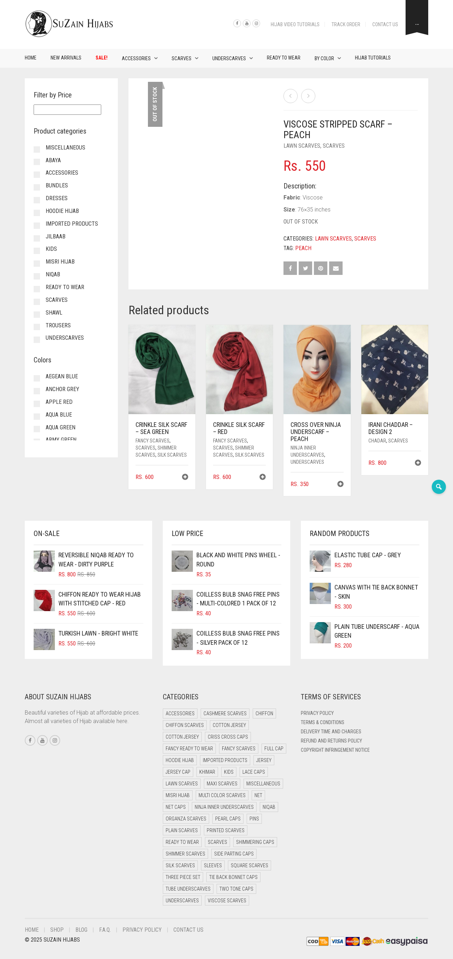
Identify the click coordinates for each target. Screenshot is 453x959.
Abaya (53, 160)
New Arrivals (66, 58)
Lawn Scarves (301, 145)
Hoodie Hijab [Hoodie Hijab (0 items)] (180, 760)
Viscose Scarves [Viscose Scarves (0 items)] (227, 900)
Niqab (53, 274)
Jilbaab (55, 236)
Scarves (181, 58)
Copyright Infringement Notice (335, 750)
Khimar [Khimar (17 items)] (207, 772)
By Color (324, 58)
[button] (185, 477)
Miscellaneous (65, 147)
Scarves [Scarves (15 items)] (217, 842)
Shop (57, 929)
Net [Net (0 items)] (258, 795)
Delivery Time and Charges (331, 731)
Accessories (136, 58)
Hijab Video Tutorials (295, 24)
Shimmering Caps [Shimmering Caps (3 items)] (255, 842)
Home (30, 58)
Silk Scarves (172, 455)
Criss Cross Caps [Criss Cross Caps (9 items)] (228, 737)
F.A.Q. (105, 929)
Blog (81, 929)
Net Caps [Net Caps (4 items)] (176, 807)
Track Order (346, 24)
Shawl (54, 312)
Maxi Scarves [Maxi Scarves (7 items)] (222, 783)
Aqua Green (60, 427)
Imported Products (72, 223)
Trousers (58, 325)
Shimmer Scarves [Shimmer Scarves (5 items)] (185, 854)
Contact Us (385, 24)
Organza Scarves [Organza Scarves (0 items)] (186, 819)
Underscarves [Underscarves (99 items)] (182, 900)
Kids (51, 249)
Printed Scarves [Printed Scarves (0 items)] (226, 830)
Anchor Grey (62, 389)
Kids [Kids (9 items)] (229, 772)
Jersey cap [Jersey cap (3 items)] (178, 772)
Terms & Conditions (322, 722)
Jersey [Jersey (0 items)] (263, 760)
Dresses (57, 198)
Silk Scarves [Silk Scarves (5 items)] (180, 865)
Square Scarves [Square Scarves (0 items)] (249, 865)
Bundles (57, 185)
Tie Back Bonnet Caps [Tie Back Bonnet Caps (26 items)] (233, 877)
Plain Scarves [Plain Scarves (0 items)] (182, 830)
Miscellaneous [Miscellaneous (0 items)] (263, 783)
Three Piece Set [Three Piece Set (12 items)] (183, 877)
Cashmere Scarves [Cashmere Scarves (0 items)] (225, 713)
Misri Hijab (60, 261)
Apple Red (59, 402)
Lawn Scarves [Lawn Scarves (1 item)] (182, 783)
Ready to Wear (283, 58)
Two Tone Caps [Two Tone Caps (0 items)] (236, 889)
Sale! (102, 58)
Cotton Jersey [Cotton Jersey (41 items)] (229, 725)
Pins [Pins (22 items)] (254, 819)
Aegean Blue (62, 376)
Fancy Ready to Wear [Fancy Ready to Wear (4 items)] (189, 748)
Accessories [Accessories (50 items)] (180, 713)
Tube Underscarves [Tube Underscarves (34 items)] (188, 889)
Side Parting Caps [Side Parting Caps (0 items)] (234, 854)
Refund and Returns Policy (331, 741)
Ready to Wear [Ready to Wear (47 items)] (182, 842)
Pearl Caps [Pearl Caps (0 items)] (228, 819)
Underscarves (229, 58)
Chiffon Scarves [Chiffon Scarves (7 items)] (185, 725)
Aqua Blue (59, 414)
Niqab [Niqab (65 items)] (269, 807)
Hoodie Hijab (62, 211)
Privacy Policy (317, 713)
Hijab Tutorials (373, 58)
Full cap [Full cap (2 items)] (273, 748)
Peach (303, 248)
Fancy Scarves (153, 441)
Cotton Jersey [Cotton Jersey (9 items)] (182, 737)
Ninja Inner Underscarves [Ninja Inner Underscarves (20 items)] (224, 807)
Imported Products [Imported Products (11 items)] (225, 760)
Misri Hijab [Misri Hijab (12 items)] (178, 795)
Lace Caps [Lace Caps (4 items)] (253, 772)
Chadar (377, 441)
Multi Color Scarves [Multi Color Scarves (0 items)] (222, 795)
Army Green (61, 439)
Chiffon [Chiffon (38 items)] (264, 713)
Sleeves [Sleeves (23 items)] (213, 865)
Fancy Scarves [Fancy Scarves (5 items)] (239, 748)
